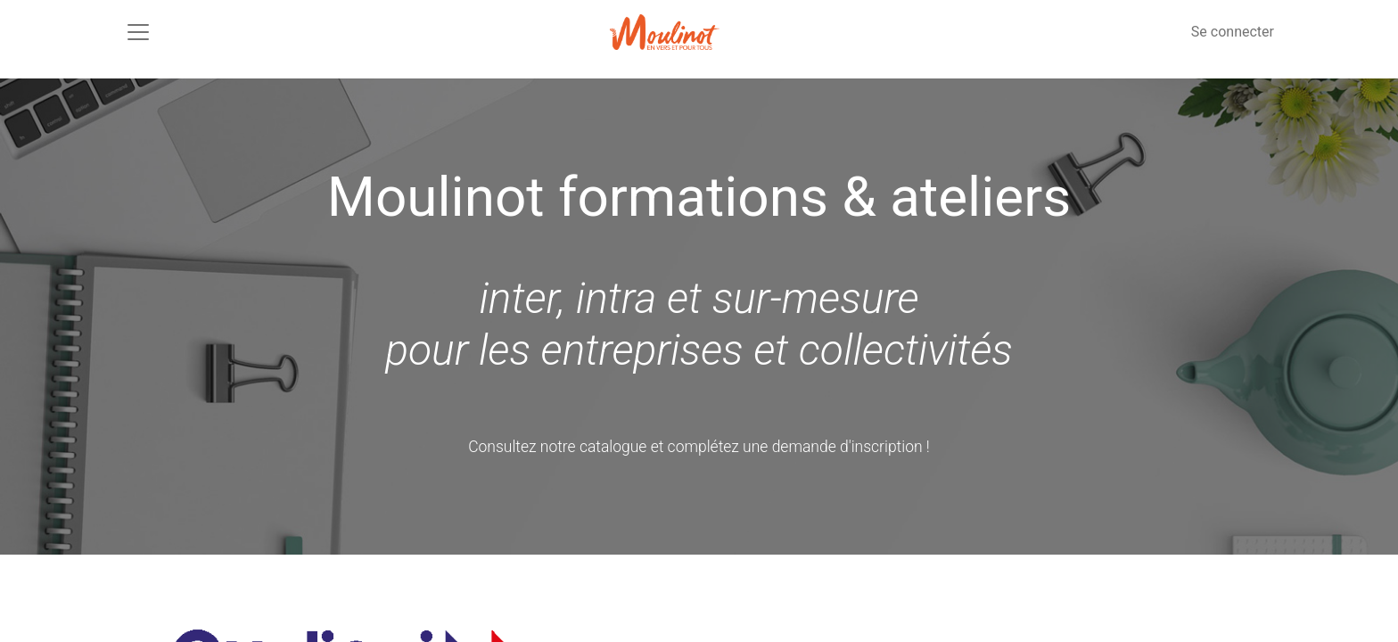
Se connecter (1232, 31)
